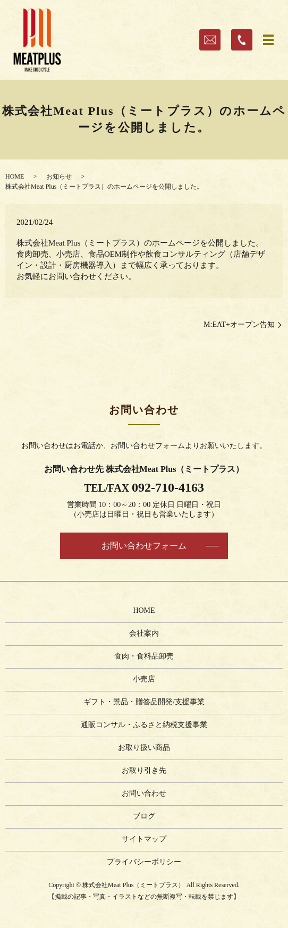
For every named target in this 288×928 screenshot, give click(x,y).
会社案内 (144, 633)
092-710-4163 (168, 487)
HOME (14, 176)
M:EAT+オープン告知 (239, 324)
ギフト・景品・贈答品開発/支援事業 (144, 702)
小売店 (144, 679)
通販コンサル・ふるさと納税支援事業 (144, 725)
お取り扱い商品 (144, 748)
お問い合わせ (144, 793)
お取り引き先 (144, 770)
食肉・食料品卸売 (144, 656)
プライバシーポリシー (144, 862)
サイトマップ (144, 839)
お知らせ (59, 176)
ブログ (144, 816)
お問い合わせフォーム (144, 545)
